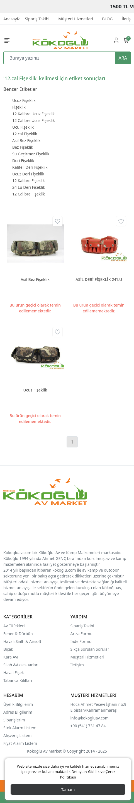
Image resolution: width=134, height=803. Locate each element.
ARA (123, 58)
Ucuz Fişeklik (23, 100)
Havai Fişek (13, 672)
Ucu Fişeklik (23, 127)
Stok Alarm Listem (19, 727)
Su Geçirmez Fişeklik (30, 153)
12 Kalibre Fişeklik (28, 180)
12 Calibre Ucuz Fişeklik (33, 120)
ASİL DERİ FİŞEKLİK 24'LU (98, 279)
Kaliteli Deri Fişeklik (29, 167)
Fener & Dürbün (18, 633)
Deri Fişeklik (23, 160)
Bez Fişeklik (22, 147)
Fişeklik (19, 107)
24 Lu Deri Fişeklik (28, 187)
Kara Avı (10, 657)
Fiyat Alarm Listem (20, 743)
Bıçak (8, 649)
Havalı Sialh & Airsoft (22, 641)
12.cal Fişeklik (24, 133)
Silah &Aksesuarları (20, 664)
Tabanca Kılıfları (18, 680)
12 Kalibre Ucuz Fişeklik (33, 113)
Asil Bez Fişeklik (26, 140)
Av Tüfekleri (14, 625)
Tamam (68, 789)
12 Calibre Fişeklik (28, 194)
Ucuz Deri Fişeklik (28, 174)
